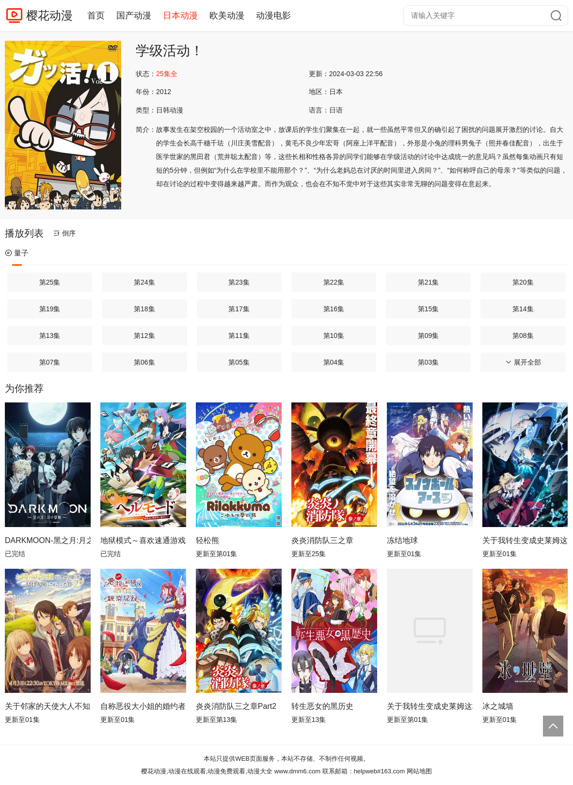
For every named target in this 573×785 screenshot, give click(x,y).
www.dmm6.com (297, 771)
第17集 (239, 309)
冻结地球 (402, 540)
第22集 (334, 282)
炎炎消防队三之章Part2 (236, 706)
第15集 (428, 309)
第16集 (334, 309)
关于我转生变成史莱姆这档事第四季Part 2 (430, 706)
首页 (96, 15)
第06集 (144, 362)
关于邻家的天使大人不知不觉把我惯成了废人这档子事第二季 (48, 706)
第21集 (428, 282)
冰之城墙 (497, 706)
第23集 (239, 282)
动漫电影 (273, 15)
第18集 (144, 309)
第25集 (50, 282)
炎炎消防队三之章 (322, 540)
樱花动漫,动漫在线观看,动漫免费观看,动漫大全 (206, 771)
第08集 (523, 335)
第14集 (523, 309)
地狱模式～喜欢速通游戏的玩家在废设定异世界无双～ (143, 540)
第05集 (239, 362)
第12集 (144, 335)
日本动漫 (180, 15)
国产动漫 (133, 15)
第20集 (523, 282)
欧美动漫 (226, 15)
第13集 (50, 335)
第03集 (428, 362)
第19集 (50, 309)
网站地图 (419, 771)
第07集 (50, 362)
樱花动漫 (49, 15)
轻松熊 (207, 540)
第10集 (334, 335)
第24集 (144, 282)
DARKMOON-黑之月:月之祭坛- (48, 540)
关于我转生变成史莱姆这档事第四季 (525, 540)
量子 (17, 253)
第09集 (428, 335)
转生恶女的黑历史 (322, 706)
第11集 (239, 335)
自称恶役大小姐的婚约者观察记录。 (143, 706)
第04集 (334, 362)
